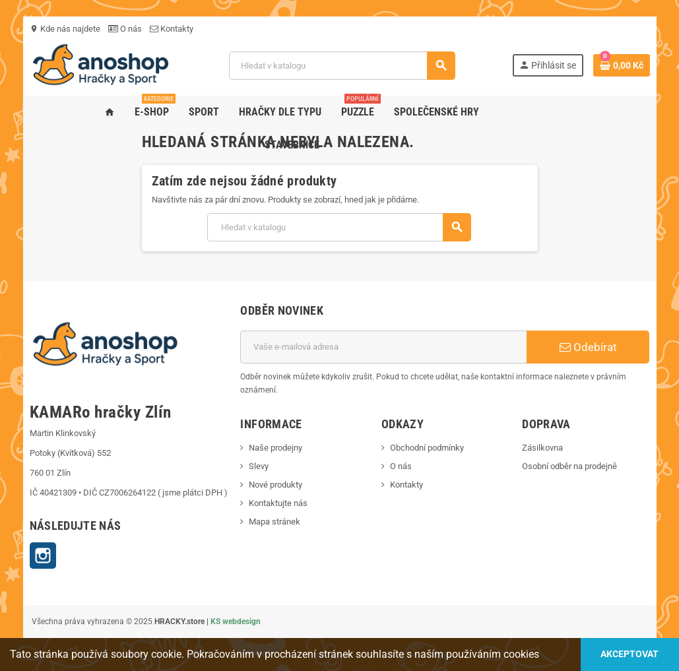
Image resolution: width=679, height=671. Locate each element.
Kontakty (171, 29)
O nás (125, 29)
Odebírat (588, 347)
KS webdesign (235, 621)
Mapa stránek (274, 522)
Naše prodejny (275, 448)
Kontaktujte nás (278, 503)
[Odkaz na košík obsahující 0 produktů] (621, 65)
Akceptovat (629, 654)
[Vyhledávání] (341, 65)
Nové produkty (275, 485)
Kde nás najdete (65, 29)
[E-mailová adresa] (383, 347)
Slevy (259, 466)
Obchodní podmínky (427, 448)
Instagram (43, 555)
